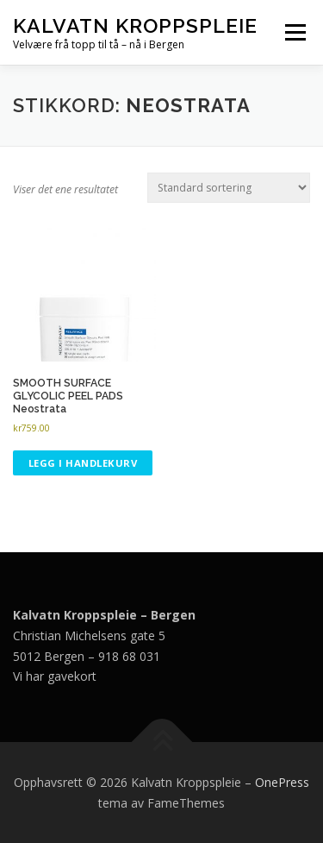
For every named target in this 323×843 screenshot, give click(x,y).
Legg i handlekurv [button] (83, 462)
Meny (293, 32)
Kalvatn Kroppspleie (135, 25)
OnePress (282, 782)
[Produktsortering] (228, 188)
